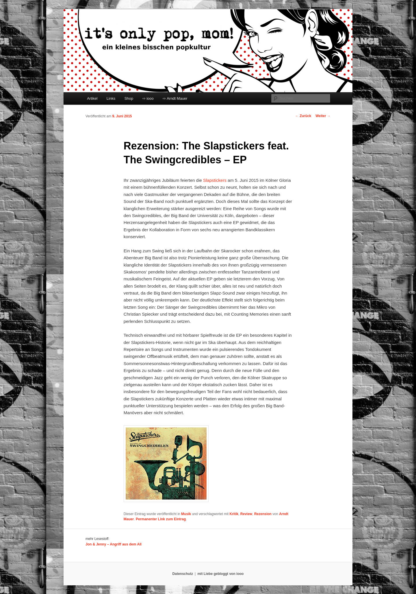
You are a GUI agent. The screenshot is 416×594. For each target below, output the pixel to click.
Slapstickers (214, 180)
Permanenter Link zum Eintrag (161, 519)
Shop (129, 98)
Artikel (92, 98)
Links (111, 98)
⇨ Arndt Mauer (175, 98)
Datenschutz (182, 574)
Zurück (303, 116)
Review (246, 514)
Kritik (233, 514)
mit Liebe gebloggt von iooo (220, 574)
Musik (186, 514)
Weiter (322, 116)
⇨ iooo (148, 98)
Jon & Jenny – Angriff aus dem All (114, 544)
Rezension (263, 514)
